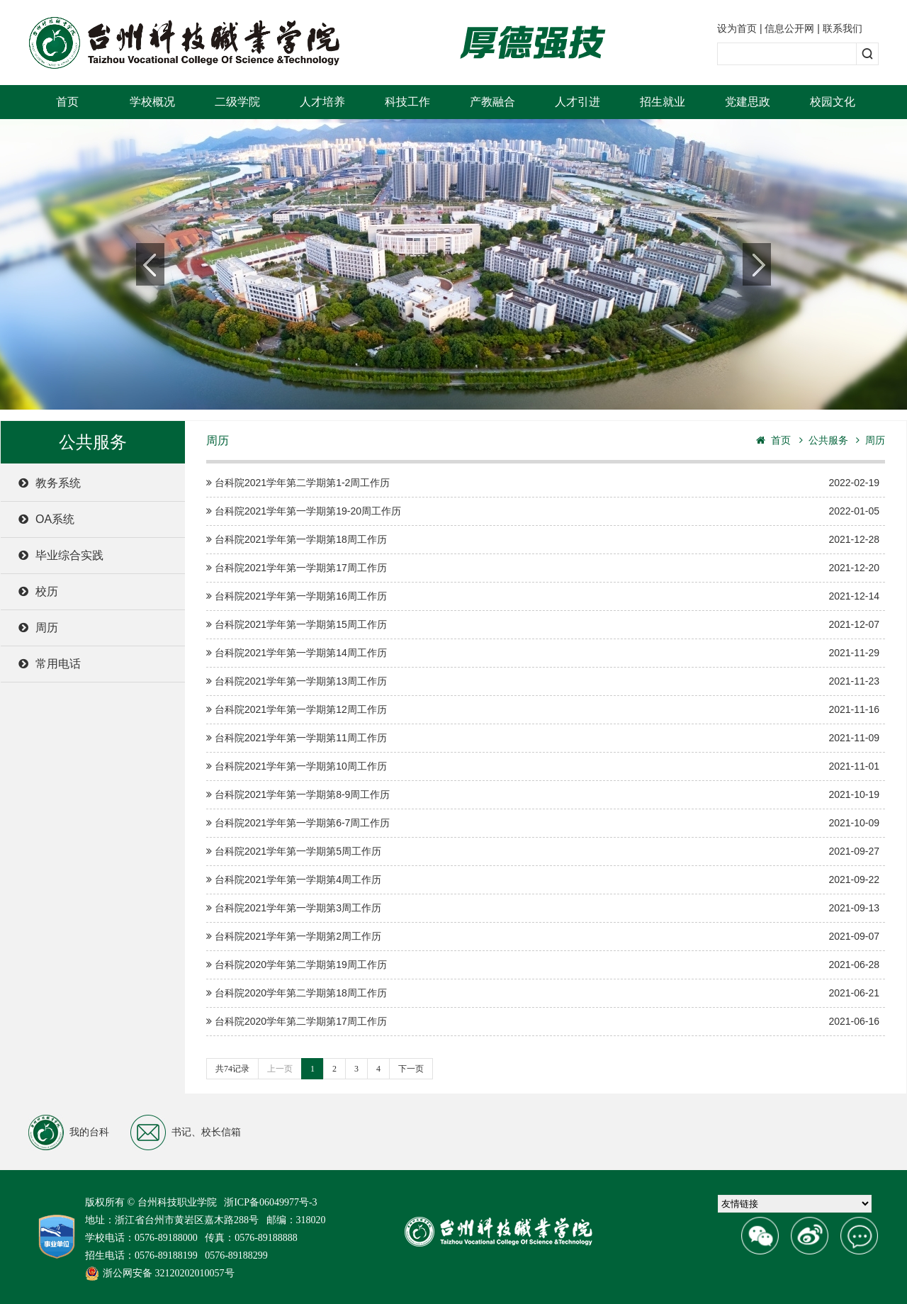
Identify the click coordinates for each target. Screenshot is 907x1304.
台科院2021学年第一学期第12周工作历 (542, 710)
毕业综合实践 (60, 555)
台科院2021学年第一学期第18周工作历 (542, 539)
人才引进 (577, 102)
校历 (38, 591)
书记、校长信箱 (185, 1132)
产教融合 (492, 102)
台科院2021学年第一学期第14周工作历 (542, 653)
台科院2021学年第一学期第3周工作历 (542, 908)
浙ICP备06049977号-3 (270, 1202)
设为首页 (737, 28)
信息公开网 (789, 28)
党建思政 (747, 102)
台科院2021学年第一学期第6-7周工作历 (542, 823)
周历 (38, 628)
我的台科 (68, 1132)
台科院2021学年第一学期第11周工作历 (542, 738)
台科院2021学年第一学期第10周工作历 (542, 766)
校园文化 (832, 102)
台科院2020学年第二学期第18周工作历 (542, 993)
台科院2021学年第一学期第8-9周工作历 (542, 795)
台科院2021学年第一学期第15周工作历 (542, 625)
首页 (67, 102)
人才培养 (322, 102)
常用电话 (49, 664)
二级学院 (237, 102)
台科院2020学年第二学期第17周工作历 (542, 1021)
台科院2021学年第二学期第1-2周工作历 (542, 483)
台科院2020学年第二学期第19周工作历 (542, 965)
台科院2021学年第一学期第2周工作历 (542, 936)
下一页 (411, 1069)
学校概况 (152, 102)
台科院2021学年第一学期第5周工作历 (542, 851)
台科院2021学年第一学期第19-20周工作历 (542, 511)
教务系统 (49, 483)
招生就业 (662, 102)
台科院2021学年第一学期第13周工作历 (542, 681)
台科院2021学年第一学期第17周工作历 (542, 568)
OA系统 (46, 519)
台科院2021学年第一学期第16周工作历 (542, 596)
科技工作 (407, 102)
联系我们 (842, 28)
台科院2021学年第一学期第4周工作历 (542, 880)
